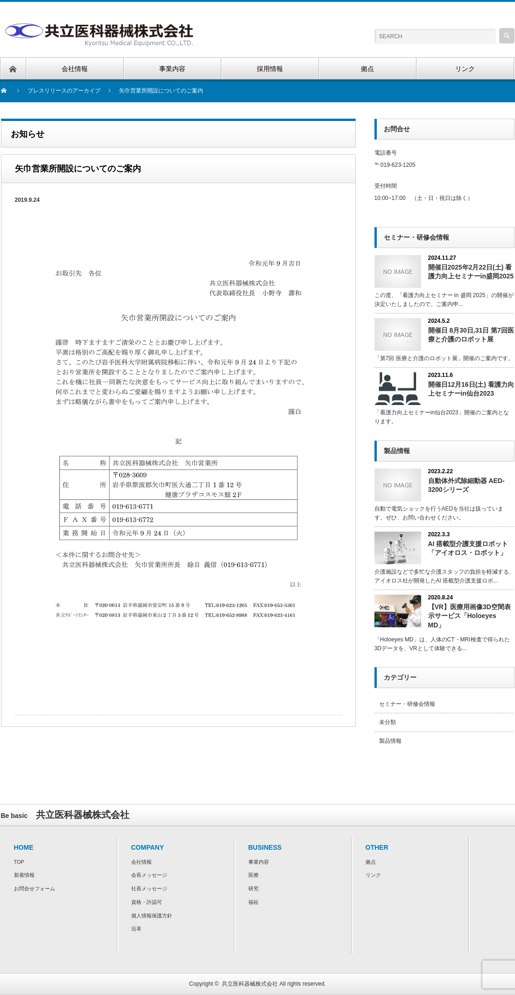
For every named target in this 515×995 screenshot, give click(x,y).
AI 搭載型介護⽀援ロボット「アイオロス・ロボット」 (468, 548)
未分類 (387, 722)
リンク (373, 875)
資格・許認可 (146, 902)
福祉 (253, 902)
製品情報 (390, 741)
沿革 (136, 928)
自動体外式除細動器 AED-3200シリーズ (466, 485)
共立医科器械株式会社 (250, 984)
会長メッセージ (149, 875)
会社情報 (141, 862)
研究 (253, 888)
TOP (19, 862)
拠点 (371, 862)
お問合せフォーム (34, 888)
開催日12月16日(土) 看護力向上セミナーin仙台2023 (471, 389)
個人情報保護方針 (151, 915)
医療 (253, 875)
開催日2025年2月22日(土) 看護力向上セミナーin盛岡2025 (471, 271)
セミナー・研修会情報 (407, 704)
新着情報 (24, 875)
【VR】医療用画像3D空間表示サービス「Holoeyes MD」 (469, 615)
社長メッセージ (149, 888)
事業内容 (258, 862)
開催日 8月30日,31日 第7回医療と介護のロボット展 (471, 335)
